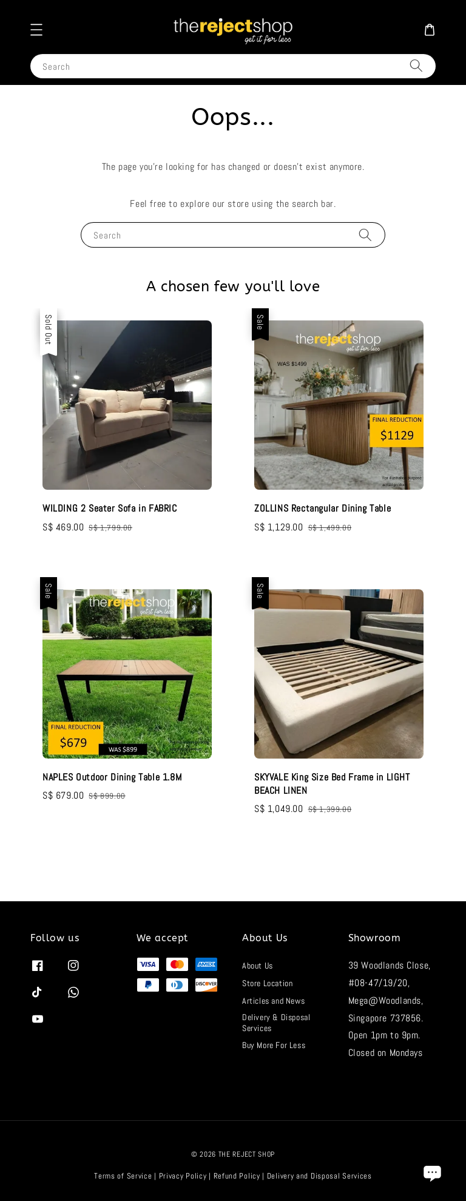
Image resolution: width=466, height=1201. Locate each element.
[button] (36, 29)
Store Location (267, 983)
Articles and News (273, 1000)
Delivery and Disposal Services (319, 1176)
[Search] (416, 66)
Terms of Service (123, 1176)
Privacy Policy (183, 1176)
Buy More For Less (273, 1045)
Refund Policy (237, 1176)
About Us (257, 965)
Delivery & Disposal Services (276, 1023)
